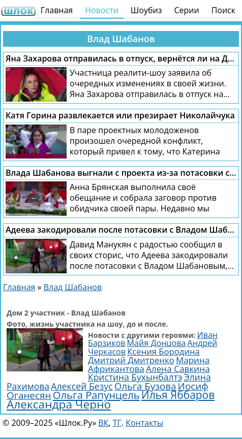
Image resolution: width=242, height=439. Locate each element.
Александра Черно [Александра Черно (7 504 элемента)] (59, 404)
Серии (186, 10)
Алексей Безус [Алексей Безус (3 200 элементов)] (81, 386)
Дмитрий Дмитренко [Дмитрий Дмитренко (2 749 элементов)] (131, 360)
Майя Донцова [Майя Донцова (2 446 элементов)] (156, 343)
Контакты (144, 422)
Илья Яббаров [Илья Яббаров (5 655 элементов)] (178, 395)
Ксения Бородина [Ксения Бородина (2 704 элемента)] (163, 351)
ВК (103, 422)
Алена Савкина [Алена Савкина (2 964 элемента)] (178, 368)
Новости (101, 10)
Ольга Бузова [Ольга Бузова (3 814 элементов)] (145, 386)
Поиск (223, 10)
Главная (57, 10)
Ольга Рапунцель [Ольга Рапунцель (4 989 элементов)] (96, 395)
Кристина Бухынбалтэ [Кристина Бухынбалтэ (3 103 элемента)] (135, 377)
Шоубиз (146, 10)
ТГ (117, 422)
